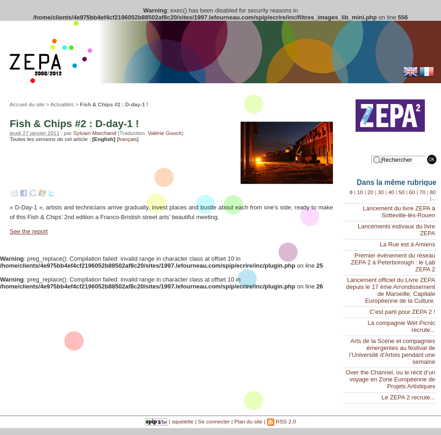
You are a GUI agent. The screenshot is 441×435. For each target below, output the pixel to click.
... (433, 198)
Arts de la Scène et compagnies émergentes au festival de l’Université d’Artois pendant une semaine (392, 351)
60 (412, 192)
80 (433, 192)
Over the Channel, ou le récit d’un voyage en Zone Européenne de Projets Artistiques (390, 379)
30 (381, 192)
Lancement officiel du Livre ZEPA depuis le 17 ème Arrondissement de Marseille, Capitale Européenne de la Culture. (390, 290)
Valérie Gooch (164, 133)
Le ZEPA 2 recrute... (408, 397)
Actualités (62, 104)
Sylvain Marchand (94, 133)
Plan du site (248, 421)
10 (360, 192)
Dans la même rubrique (396, 182)
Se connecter (214, 421)
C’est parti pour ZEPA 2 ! (402, 311)
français (127, 139)
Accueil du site (27, 104)
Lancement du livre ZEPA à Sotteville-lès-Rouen (399, 212)
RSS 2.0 (281, 421)
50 (402, 192)
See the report (29, 231)
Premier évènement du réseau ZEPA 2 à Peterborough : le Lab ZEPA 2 (393, 262)
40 (391, 192)
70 (422, 192)
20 (371, 192)
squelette (182, 421)
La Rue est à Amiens (407, 244)
